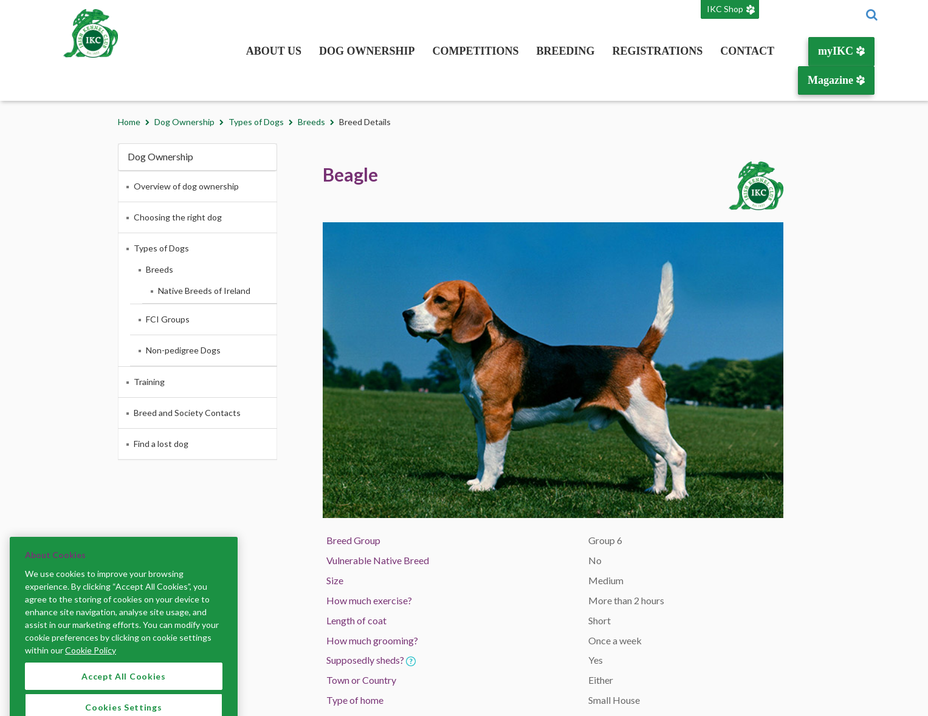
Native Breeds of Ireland (204, 290)
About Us (273, 51)
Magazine (836, 80)
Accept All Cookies (123, 688)
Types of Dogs (256, 122)
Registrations (658, 51)
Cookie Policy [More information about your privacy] (90, 661)
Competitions (476, 51)
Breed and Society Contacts (187, 412)
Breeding (566, 51)
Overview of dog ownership (186, 186)
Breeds (311, 122)
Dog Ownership (367, 51)
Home (129, 122)
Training (149, 382)
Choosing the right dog (178, 217)
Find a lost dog (161, 443)
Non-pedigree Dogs (183, 350)
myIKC (841, 51)
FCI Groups (168, 319)
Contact (747, 51)
